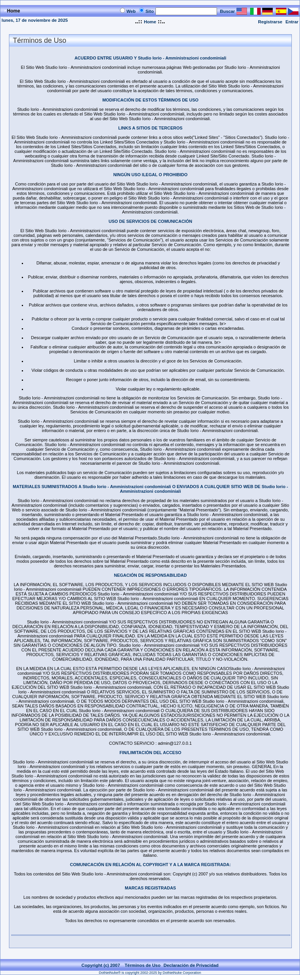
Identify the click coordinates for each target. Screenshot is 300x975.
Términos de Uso (143, 965)
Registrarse (270, 21)
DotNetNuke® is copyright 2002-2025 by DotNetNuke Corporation (150, 973)
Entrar (292, 21)
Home (150, 21)
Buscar (227, 11)
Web (131, 11)
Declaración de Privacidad (191, 965)
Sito (149, 11)
